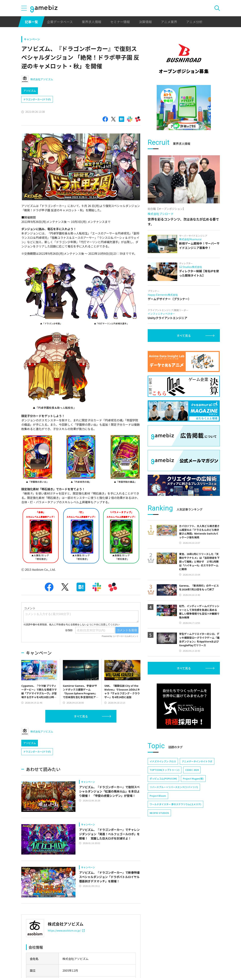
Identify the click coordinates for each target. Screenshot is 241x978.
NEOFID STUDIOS (159, 813)
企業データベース (60, 21)
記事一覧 (31, 21)
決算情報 (145, 21)
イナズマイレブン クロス (163, 761)
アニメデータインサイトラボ (197, 761)
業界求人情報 (91, 21)
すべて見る (81, 716)
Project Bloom (158, 795)
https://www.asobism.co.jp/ (66, 930)
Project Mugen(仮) (193, 778)
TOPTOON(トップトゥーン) (164, 770)
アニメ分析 (194, 21)
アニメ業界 (169, 21)
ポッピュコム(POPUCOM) (163, 778)
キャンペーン (32, 39)
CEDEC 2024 (192, 770)
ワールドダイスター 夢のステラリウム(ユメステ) (175, 804)
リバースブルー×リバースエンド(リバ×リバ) (174, 787)
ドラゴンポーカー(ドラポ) (37, 99)
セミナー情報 (120, 21)
